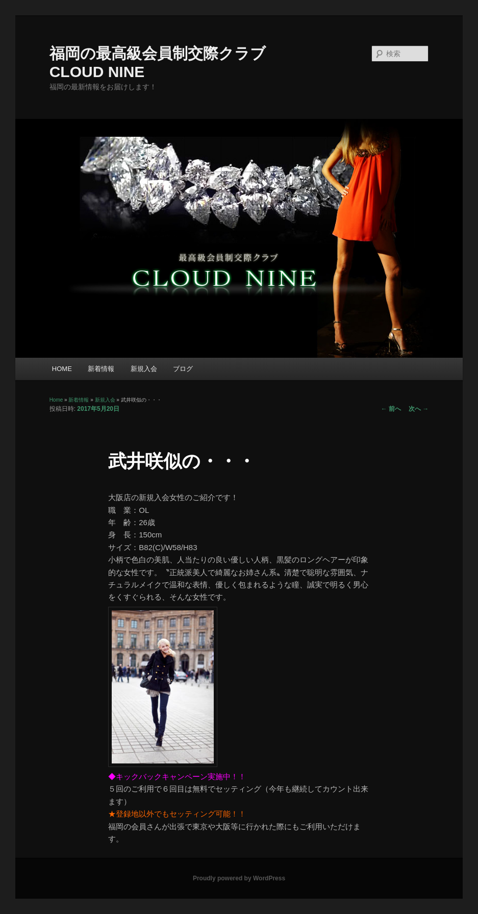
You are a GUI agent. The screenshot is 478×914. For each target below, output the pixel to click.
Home (56, 400)
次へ (419, 408)
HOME (62, 369)
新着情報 (101, 369)
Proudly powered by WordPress (239, 878)
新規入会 (144, 369)
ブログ (183, 369)
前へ (391, 408)
